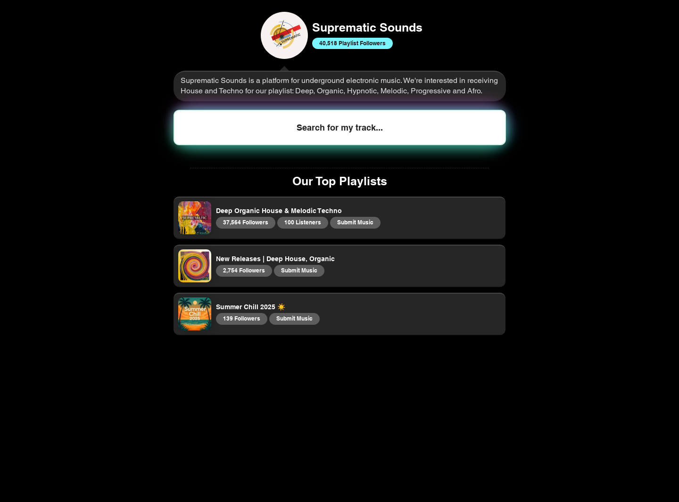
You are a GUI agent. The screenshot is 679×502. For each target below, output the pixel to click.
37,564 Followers (245, 222)
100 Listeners (302, 222)
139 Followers (241, 318)
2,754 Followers (244, 270)
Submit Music (355, 222)
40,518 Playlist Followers (352, 43)
